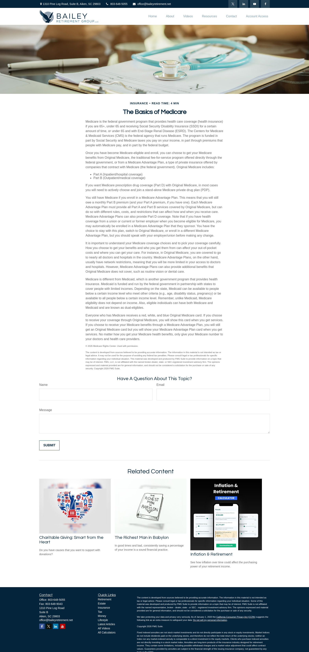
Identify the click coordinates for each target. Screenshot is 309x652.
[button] (152, 16)
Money (102, 615)
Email (160, 384)
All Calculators (106, 632)
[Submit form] (49, 445)
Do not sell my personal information (210, 620)
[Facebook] (265, 4)
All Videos (104, 628)
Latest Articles (106, 624)
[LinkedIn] (243, 4)
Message (45, 410)
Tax (100, 611)
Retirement (104, 599)
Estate (102, 603)
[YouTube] (254, 4)
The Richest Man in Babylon (142, 537)
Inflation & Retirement (211, 554)
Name (43, 384)
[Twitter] (232, 4)
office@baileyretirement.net (151, 4)
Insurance (104, 607)
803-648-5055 (116, 4)
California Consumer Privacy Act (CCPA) (235, 617)
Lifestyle (103, 620)
